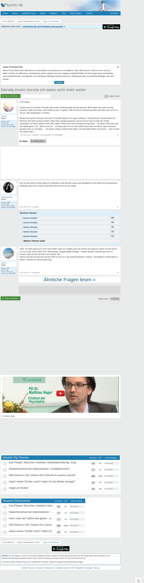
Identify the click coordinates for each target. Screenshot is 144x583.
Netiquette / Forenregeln (84, 568)
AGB (72, 568)
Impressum (40, 568)
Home (5, 13)
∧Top (138, 580)
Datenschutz (49, 568)
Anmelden (114, 13)
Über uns (31, 568)
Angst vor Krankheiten (51, 542)
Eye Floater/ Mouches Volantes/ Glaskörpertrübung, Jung (42, 462)
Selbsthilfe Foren (29, 13)
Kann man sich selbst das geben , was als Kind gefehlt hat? (44, 518)
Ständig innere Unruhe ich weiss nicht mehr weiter (43, 90)
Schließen (59, 82)
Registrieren (113, 17)
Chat (64, 13)
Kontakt (24, 568)
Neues (14, 13)
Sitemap (97, 568)
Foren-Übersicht (8, 542)
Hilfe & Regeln (76, 13)
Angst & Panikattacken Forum (28, 542)
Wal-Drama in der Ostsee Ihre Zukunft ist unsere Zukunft (42, 475)
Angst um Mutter (18, 487)
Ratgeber (53, 13)
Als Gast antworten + (10, 96)
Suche (42, 13)
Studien (89, 13)
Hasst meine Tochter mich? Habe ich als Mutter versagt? (42, 481)
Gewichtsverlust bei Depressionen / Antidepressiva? (39, 468)
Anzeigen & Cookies (62, 568)
